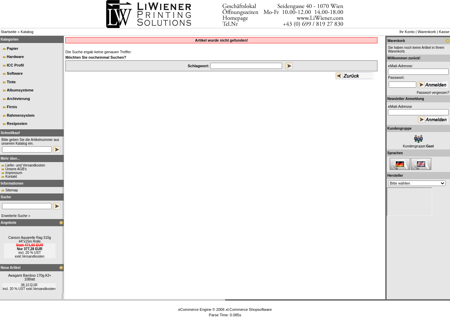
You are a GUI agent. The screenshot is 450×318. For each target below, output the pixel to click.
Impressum (13, 173)
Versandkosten (33, 256)
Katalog (27, 32)
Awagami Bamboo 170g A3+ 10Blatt (29, 277)
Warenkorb (427, 32)
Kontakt (11, 176)
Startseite (8, 32)
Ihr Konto (407, 32)
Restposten (17, 123)
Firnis (12, 107)
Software (14, 73)
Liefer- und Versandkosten (25, 165)
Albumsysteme (20, 90)
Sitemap (11, 190)
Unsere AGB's (16, 169)
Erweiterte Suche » (15, 216)
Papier (12, 48)
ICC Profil (15, 65)
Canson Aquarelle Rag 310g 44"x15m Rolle (29, 239)
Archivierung (18, 99)
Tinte (11, 82)
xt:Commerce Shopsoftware (249, 309)
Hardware (15, 57)
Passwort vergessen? (433, 93)
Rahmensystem (20, 115)
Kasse (444, 32)
